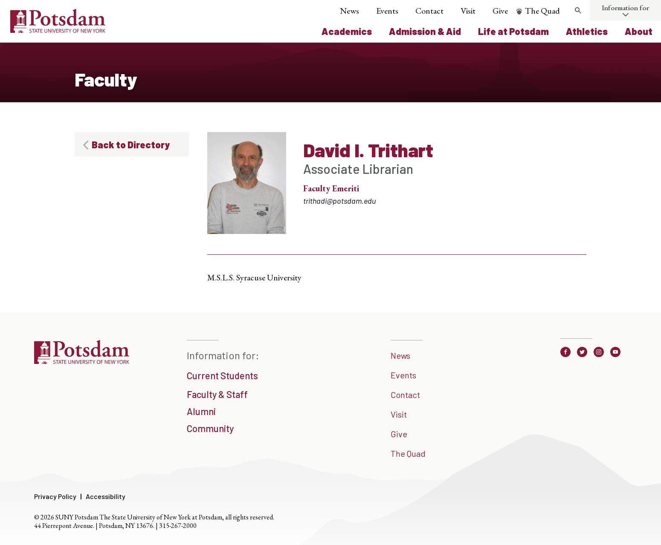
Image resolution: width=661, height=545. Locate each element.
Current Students (222, 375)
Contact (429, 10)
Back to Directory (131, 144)
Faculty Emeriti (331, 188)
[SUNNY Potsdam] (81, 360)
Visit (468, 10)
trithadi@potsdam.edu (339, 200)
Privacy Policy (55, 496)
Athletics (587, 31)
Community (210, 428)
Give (500, 10)
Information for (625, 7)
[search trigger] (578, 10)
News (349, 10)
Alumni (201, 411)
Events (387, 10)
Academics (347, 31)
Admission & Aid (425, 31)
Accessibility (105, 496)
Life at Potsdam (513, 31)
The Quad (542, 10)
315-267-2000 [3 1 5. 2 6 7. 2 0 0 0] (178, 525)
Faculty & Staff (217, 394)
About (638, 31)
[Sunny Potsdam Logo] (57, 29)
